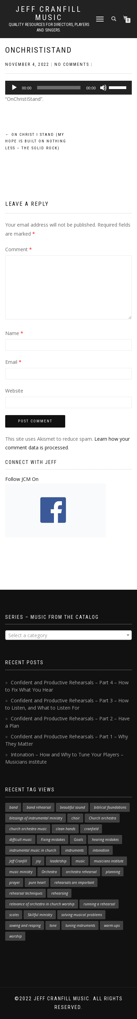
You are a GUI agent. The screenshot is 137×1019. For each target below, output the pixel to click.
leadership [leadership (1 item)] (58, 861)
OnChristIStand (38, 50)
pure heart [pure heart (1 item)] (37, 882)
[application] (68, 88)
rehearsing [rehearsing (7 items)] (59, 893)
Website (14, 390)
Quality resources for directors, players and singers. (49, 27)
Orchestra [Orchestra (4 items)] (49, 871)
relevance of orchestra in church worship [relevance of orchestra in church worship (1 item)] (42, 904)
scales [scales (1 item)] (14, 914)
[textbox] (68, 635)
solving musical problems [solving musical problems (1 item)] (81, 914)
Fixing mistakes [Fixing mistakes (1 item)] (53, 839)
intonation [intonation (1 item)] (101, 850)
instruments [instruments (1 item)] (74, 850)
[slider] (59, 87)
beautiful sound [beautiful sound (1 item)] (72, 807)
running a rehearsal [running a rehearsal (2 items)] (99, 904)
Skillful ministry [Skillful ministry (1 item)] (40, 914)
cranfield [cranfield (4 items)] (91, 828)
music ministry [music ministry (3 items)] (21, 871)
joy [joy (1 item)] (38, 861)
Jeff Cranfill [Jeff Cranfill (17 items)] (18, 861)
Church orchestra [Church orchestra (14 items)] (102, 818)
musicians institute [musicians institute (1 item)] (108, 861)
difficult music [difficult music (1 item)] (20, 839)
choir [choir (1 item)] (75, 818)
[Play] (14, 87)
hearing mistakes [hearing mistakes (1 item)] (105, 839)
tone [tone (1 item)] (53, 925)
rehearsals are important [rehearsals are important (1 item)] (74, 882)
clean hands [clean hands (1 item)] (65, 828)
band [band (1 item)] (13, 807)
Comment (18, 249)
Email (13, 362)
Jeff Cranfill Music (49, 13)
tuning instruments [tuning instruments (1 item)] (80, 925)
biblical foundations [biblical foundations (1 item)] (110, 807)
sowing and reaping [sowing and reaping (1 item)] (25, 925)
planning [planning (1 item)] (113, 871)
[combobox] (68, 635)
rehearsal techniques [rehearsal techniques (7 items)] (25, 893)
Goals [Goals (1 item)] (78, 839)
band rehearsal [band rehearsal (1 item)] (39, 807)
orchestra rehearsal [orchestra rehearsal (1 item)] (81, 871)
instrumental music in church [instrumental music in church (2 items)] (32, 850)
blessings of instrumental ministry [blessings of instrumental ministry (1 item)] (35, 818)
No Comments (71, 64)
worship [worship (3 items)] (15, 936)
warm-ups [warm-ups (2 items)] (112, 925)
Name (14, 333)
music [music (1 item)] (80, 861)
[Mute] (103, 87)
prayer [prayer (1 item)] (14, 882)
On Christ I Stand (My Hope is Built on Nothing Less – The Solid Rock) (35, 141)
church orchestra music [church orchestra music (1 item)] (28, 828)
